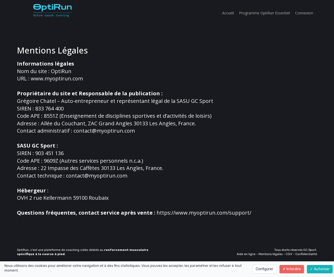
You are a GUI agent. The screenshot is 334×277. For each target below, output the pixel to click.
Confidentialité (306, 254)
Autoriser (320, 269)
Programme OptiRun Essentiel (264, 12)
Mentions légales (271, 254)
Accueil (228, 12)
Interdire (292, 269)
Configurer (264, 269)
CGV (289, 254)
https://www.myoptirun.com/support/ (204, 212)
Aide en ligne (246, 254)
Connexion (304, 12)
